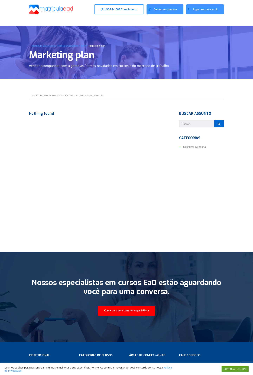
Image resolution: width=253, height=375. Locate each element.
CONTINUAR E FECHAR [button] (235, 368)
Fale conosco (128, 20)
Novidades (103, 20)
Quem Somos (57, 20)
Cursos (80, 20)
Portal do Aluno (183, 20)
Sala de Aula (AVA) (211, 20)
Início (35, 20)
